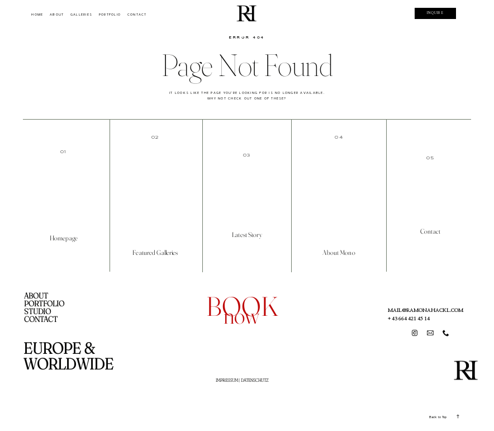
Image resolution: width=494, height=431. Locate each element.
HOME (37, 14)
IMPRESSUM (227, 380)
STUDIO (37, 311)
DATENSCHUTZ (254, 380)
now (241, 315)
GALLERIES (81, 14)
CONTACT (137, 14)
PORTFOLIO (110, 14)
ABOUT (57, 14)
